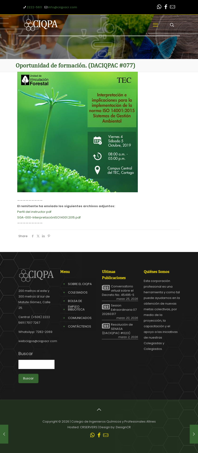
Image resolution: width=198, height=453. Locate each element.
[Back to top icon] (99, 410)
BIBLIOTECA (76, 309)
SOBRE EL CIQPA (80, 284)
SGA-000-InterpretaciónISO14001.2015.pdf (49, 217)
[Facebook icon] (166, 7)
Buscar (25, 353)
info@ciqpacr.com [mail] (62, 7)
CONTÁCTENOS (79, 326)
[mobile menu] (156, 25)
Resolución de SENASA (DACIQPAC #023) (117, 329)
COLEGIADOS (78, 292)
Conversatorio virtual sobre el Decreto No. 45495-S (118, 290)
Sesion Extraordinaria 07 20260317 (119, 309)
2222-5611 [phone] (34, 7)
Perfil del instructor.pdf (34, 212)
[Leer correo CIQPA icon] (172, 7)
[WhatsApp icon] (159, 7)
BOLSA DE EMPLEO (75, 304)
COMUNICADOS (80, 318)
